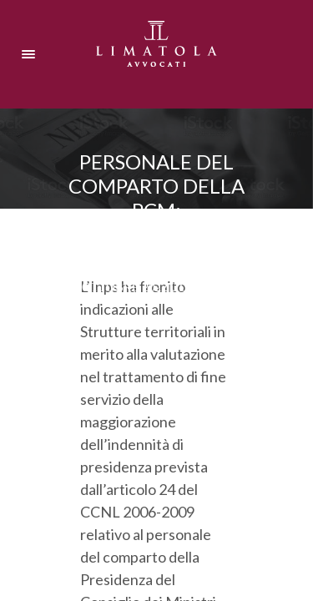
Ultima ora (208, 287)
